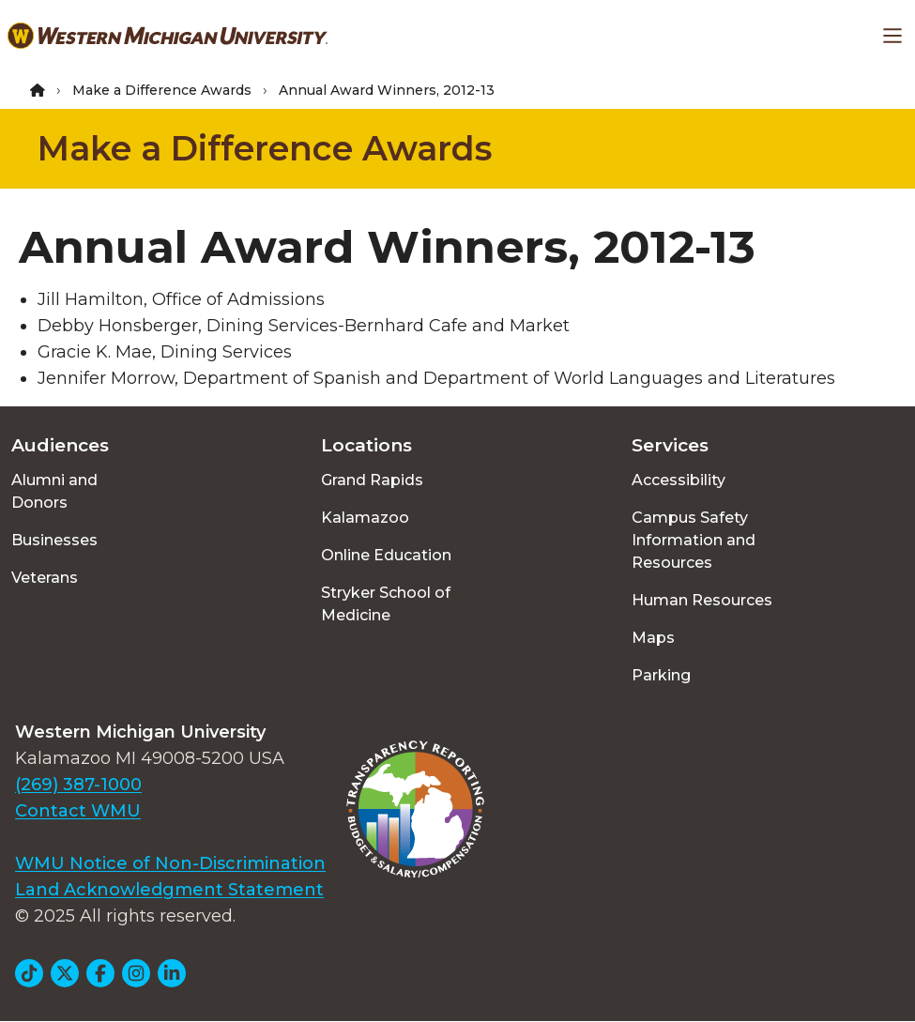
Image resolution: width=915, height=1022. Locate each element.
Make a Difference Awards (162, 90)
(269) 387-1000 (78, 784)
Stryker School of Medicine (385, 604)
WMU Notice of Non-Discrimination (170, 863)
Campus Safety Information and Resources (693, 540)
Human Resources (702, 600)
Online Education (386, 555)
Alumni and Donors (54, 491)
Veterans (44, 578)
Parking (661, 675)
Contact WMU (78, 811)
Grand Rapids (372, 480)
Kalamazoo (365, 517)
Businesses (54, 540)
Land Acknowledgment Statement (169, 889)
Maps (653, 638)
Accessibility (678, 480)
